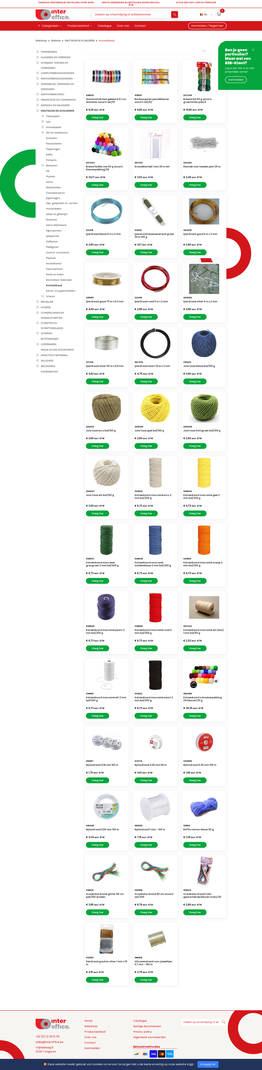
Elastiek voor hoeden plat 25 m (202, 166)
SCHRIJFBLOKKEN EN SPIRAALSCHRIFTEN (52, 315)
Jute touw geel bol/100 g (149, 430)
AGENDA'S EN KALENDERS (55, 105)
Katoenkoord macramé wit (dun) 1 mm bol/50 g (203, 631)
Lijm (48, 121)
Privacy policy (142, 1032)
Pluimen (50, 176)
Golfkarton (52, 241)
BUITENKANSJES (50, 338)
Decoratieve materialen (59, 279)
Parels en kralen (55, 274)
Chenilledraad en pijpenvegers (55, 195)
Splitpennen (52, 236)
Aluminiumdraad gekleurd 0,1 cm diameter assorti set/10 (106, 101)
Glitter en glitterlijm (57, 214)
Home (88, 1021)
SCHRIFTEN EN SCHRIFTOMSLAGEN (52, 325)
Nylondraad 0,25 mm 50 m (151, 765)
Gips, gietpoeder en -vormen (62, 203)
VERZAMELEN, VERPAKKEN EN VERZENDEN (57, 86)
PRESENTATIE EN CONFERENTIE (58, 99)
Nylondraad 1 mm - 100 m (150, 829)
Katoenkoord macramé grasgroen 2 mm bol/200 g (102, 564)
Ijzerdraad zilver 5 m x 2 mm (200, 301)
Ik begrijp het (208, 1064)
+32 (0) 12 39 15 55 (48, 1036)
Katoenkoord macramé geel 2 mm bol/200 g (201, 497)
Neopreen (51, 219)
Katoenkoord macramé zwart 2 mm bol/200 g (154, 699)
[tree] (58, 212)
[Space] (53, 1023)
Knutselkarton (54, 263)
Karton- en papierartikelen (60, 290)
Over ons (90, 1037)
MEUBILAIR (47, 301)
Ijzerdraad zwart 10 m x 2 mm (152, 366)
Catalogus (140, 1021)
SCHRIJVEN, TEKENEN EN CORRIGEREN (54, 65)
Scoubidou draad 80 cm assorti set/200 (154, 895)
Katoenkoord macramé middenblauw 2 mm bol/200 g (153, 564)
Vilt (47, 171)
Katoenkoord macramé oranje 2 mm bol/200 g (202, 564)
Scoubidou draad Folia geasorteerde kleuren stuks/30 (202, 895)
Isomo (49, 182)
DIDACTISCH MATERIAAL (54, 355)
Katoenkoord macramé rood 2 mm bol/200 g (153, 631)
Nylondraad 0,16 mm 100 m (102, 765)
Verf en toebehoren (57, 132)
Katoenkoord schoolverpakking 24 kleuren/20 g (202, 699)
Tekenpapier (53, 116)
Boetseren (51, 165)
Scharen (50, 296)
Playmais (51, 258)
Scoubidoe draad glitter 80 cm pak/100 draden (105, 895)
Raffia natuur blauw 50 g (198, 829)
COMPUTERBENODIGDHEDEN (57, 73)
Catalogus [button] (104, 26)
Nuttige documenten (147, 1026)
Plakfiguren (52, 247)
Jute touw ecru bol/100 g (101, 430)
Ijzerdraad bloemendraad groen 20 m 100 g (154, 235)
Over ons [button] (123, 26)
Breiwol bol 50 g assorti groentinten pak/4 (197, 101)
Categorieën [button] (48, 26)
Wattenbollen (53, 187)
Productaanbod (95, 1032)
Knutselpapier (54, 127)
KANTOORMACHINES (52, 94)
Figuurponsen (53, 230)
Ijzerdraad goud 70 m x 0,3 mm (105, 301)
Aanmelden (236, 80)
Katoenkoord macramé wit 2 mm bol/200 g (106, 699)
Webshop (41, 40)
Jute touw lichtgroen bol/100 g (201, 430)
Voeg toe (97, 117)
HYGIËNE (46, 307)
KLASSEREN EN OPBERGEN (56, 57)
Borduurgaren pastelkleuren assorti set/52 (152, 101)
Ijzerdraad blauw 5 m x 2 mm (103, 234)
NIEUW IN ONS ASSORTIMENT (57, 349)
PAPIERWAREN (49, 51)
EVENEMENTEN (49, 371)
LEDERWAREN (48, 344)
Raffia (49, 154)
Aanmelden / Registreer (207, 26)
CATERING (46, 333)
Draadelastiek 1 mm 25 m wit (152, 166)
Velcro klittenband (56, 225)
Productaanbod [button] (78, 26)
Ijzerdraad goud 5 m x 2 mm (200, 234)
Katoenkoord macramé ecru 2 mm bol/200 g (153, 497)
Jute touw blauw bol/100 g (199, 366)
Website (56, 40)
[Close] (253, 50)
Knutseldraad (106, 40)
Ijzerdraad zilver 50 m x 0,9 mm (105, 366)
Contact (90, 1043)
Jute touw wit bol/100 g (100, 495)
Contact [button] (140, 26)
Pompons (51, 160)
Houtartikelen (53, 208)
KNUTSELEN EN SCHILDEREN (80, 40)
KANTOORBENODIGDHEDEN (57, 78)
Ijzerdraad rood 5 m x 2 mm (151, 301)
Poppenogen (53, 149)
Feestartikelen (54, 143)
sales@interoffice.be (49, 1042)
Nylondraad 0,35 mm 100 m (199, 765)
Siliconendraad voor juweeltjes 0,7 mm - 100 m (153, 963)
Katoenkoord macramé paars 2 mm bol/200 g (105, 631)
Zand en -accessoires (57, 252)
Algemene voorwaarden (149, 1037)
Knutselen (51, 138)
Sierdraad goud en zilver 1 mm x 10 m (106, 963)
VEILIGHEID (47, 360)
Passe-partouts (54, 268)
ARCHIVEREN (48, 366)
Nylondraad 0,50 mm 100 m (102, 829)
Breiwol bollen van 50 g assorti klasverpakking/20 (104, 168)
